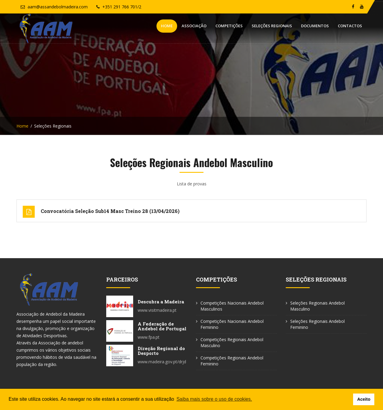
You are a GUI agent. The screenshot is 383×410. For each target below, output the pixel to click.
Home (167, 25)
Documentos (315, 25)
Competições (229, 25)
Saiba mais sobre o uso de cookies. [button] (214, 399)
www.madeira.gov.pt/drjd (162, 361)
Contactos (350, 25)
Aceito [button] (363, 399)
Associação (194, 25)
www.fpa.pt (148, 337)
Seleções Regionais (272, 25)
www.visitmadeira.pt (157, 310)
